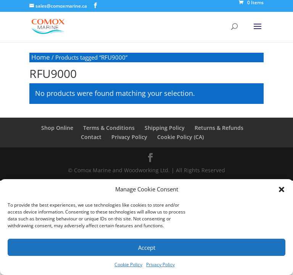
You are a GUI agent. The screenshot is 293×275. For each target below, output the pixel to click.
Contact (91, 137)
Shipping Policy (165, 127)
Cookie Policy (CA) (180, 137)
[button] (281, 189)
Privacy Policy (160, 264)
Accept (146, 247)
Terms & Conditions (109, 127)
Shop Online (57, 127)
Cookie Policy (128, 264)
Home (40, 57)
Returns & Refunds (219, 127)
